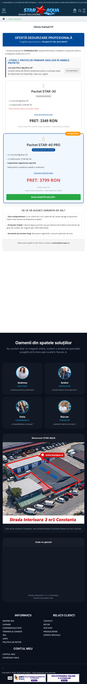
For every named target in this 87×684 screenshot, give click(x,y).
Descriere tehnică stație (43, 114)
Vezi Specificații (72, 71)
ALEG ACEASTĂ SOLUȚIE (43, 197)
